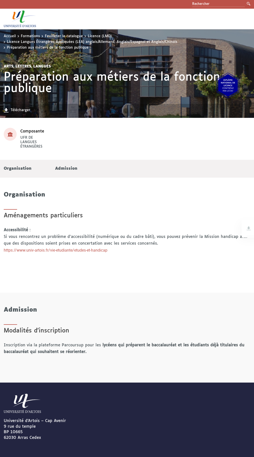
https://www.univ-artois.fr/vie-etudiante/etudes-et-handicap (55, 250)
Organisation (18, 168)
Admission (66, 168)
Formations (30, 36)
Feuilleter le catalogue (64, 36)
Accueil (10, 36)
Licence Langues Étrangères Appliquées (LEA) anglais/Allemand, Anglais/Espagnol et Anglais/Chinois (92, 42)
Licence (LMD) (100, 36)
